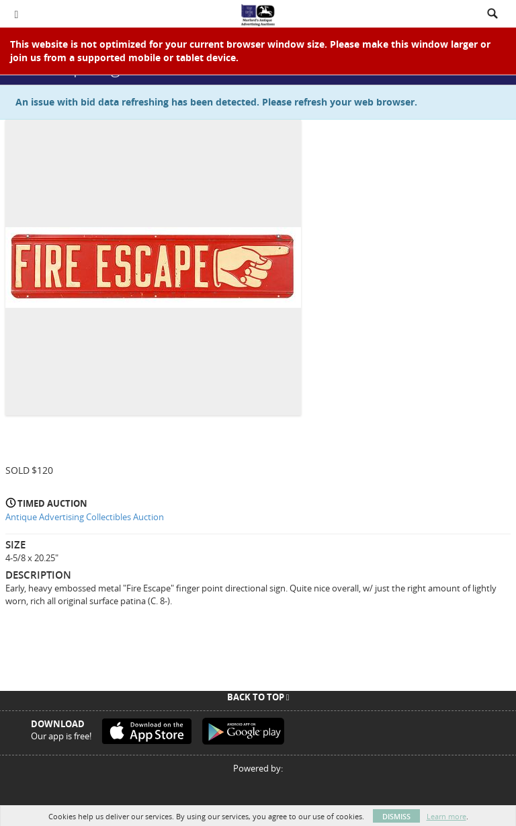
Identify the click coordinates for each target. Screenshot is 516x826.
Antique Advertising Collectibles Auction (84, 517)
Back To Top (258, 697)
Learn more (446, 816)
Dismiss (396, 816)
